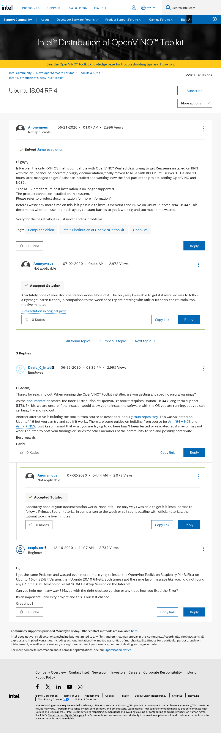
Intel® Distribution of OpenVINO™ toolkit (93, 229)
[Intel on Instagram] (80, 687)
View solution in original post (43, 310)
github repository (144, 416)
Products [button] (31, 7)
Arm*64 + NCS (179, 421)
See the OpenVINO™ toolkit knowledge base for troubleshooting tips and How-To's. (111, 64)
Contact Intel (79, 672)
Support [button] (54, 7)
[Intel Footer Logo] (14, 695)
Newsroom (100, 672)
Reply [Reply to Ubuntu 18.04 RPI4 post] (194, 245)
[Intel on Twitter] (48, 687)
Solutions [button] (78, 7)
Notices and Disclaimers (49, 712)
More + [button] (100, 7)
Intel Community (20, 72)
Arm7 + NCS (25, 426)
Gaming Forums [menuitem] (159, 19)
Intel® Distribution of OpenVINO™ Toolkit (36, 77)
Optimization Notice (118, 649)
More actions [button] (191, 103)
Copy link (162, 319)
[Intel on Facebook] (37, 687)
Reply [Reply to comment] (188, 319)
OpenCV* (140, 229)
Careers (134, 672)
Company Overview (50, 672)
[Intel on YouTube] (69, 687)
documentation (39, 400)
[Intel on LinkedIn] (58, 687)
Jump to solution (44, 149)
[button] (203, 128)
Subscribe (194, 90)
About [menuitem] (45, 19)
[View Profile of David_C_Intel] (41, 367)
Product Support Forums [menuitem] (122, 19)
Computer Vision (41, 229)
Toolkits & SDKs (89, 72)
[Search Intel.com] (196, 8)
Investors (118, 672)
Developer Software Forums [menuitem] (76, 19)
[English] (148, 7)
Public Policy (45, 677)
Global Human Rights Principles (66, 715)
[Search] (168, 7)
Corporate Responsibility (162, 672)
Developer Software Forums (55, 72)
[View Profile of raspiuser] (37, 547)
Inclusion (191, 672)
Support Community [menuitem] (17, 19)
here (134, 630)
